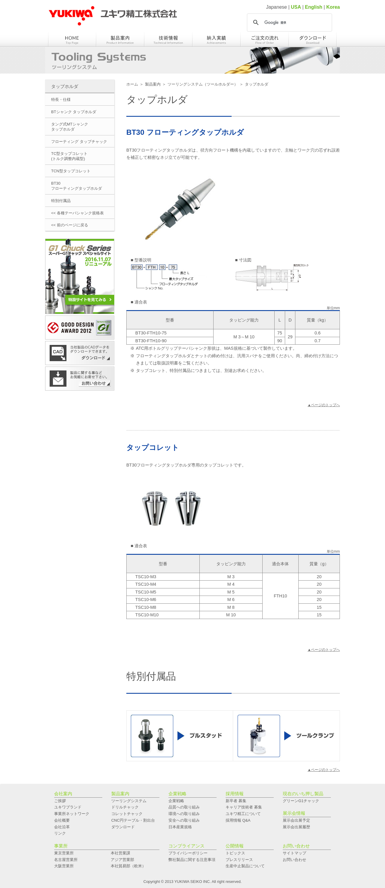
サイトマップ (294, 853)
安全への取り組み (184, 820)
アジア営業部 (122, 859)
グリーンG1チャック (301, 801)
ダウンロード (123, 827)
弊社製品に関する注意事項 (191, 859)
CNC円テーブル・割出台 (133, 820)
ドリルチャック (125, 807)
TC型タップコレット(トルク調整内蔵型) (69, 156)
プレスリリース (239, 859)
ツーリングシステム (128, 801)
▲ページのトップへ (324, 405)
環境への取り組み (184, 813)
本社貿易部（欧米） (128, 866)
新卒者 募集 (236, 801)
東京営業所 (64, 853)
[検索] (288, 22)
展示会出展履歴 (296, 827)
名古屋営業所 (66, 859)
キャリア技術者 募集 (244, 807)
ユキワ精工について (243, 813)
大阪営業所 (64, 866)
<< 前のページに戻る (69, 225)
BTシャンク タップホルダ (73, 112)
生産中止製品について (245, 866)
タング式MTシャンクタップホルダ (69, 126)
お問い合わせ (294, 859)
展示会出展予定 (296, 820)
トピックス (235, 853)
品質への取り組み (184, 807)
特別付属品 (61, 200)
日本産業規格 (180, 827)
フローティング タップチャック (79, 141)
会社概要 (62, 820)
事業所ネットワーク (71, 813)
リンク (60, 833)
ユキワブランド (68, 807)
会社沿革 (62, 827)
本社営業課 (120, 853)
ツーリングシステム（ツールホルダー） (203, 84)
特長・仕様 (61, 99)
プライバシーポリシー (188, 853)
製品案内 (153, 84)
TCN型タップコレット (71, 171)
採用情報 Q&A (238, 820)
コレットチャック (127, 813)
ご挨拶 (60, 801)
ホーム (132, 84)
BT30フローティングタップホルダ (76, 186)
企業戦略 (176, 801)
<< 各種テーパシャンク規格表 (77, 213)
